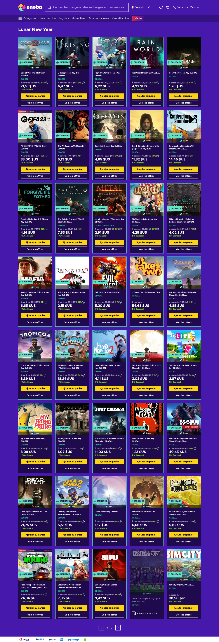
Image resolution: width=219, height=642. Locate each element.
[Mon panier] (167, 7)
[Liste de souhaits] (161, 7)
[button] (118, 627)
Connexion (180, 7)
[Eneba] (30, 7)
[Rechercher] (87, 7)
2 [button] (111, 628)
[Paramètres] (141, 7)
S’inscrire (194, 7)
